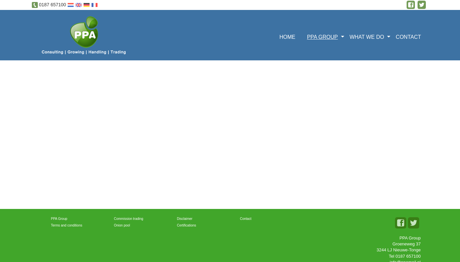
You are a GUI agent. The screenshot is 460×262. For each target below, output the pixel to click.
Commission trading (128, 219)
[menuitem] (289, 36)
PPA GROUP (322, 37)
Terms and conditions (67, 225)
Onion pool (122, 225)
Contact (408, 37)
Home (287, 37)
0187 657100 (52, 4)
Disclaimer (185, 219)
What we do (367, 37)
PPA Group (59, 219)
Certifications (186, 225)
